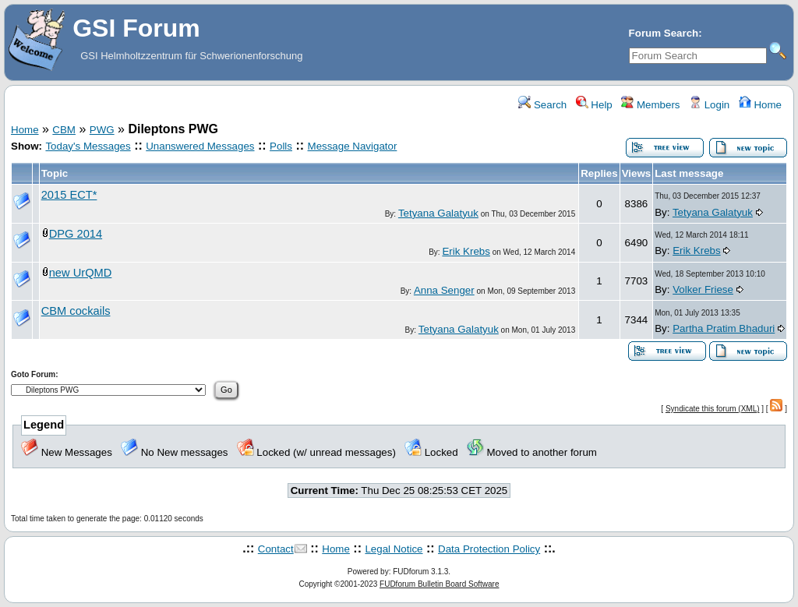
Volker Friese (703, 289)
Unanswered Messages (200, 146)
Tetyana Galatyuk (438, 213)
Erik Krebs (465, 251)
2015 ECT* (69, 195)
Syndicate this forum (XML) (713, 408)
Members (650, 105)
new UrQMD (80, 272)
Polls (281, 146)
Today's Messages (87, 146)
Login (709, 105)
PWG (102, 130)
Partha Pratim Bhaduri (724, 328)
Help (594, 105)
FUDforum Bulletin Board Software (439, 584)
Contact (276, 549)
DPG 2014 (75, 234)
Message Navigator (352, 146)
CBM (64, 130)
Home (760, 105)
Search (542, 105)
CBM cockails (76, 311)
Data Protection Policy (489, 549)
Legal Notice (393, 549)
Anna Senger (444, 290)
